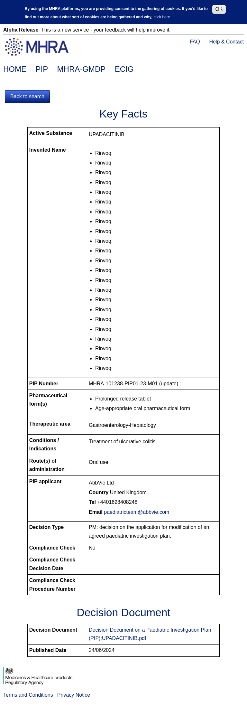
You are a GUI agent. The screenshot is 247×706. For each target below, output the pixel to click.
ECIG (124, 69)
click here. (162, 16)
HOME (14, 69)
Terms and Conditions (28, 695)
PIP (41, 69)
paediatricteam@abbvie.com (136, 512)
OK (219, 8)
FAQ (195, 41)
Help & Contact (226, 41)
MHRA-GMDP (81, 69)
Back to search (27, 96)
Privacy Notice (73, 695)
